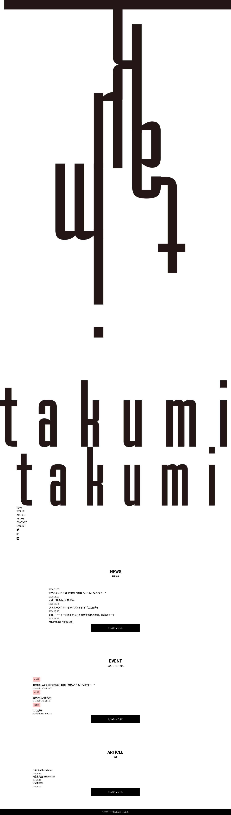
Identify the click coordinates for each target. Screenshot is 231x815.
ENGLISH (21, 526)
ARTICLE (21, 515)
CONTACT (22, 522)
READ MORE (115, 628)
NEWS (20, 507)
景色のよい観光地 (42, 698)
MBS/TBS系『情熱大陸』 (62, 622)
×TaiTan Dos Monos (42, 770)
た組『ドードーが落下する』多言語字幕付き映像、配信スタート (82, 615)
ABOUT (20, 518)
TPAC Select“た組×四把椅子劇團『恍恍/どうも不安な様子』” (64, 685)
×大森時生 (38, 783)
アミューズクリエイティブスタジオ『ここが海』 (74, 607)
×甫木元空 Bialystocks (44, 776)
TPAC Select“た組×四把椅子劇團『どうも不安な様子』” (77, 593)
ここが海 (37, 710)
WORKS (20, 511)
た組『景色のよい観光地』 (62, 600)
